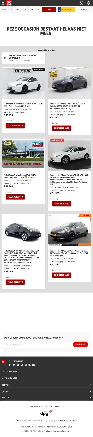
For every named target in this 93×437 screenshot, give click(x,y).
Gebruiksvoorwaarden (67, 421)
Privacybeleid (34, 421)
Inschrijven (80, 344)
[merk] (7, 9)
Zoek (49, 9)
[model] (21, 9)
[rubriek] (34, 9)
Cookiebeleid (21, 421)
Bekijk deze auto (15, 126)
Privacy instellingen (49, 421)
